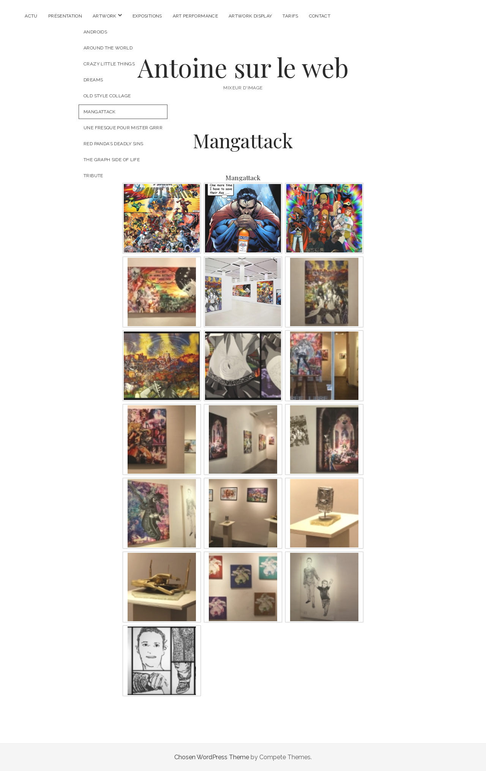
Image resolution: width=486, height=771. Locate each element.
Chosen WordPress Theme (211, 757)
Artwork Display (250, 16)
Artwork (105, 16)
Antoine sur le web (243, 67)
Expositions (147, 16)
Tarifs (290, 16)
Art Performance (195, 16)
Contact (320, 16)
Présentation (65, 16)
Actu (31, 16)
